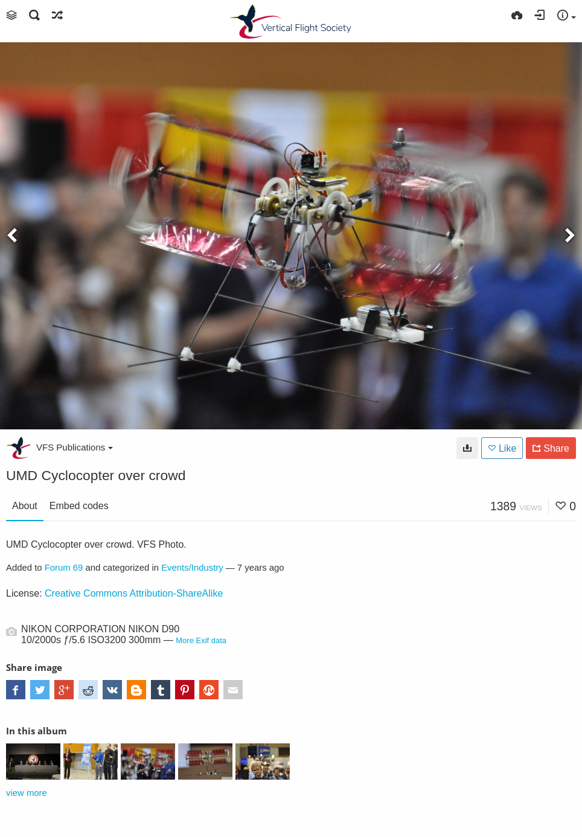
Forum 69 (64, 567)
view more (26, 793)
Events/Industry (192, 567)
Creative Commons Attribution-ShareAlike (134, 593)
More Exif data (201, 640)
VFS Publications (74, 447)
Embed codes (79, 506)
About (24, 506)
